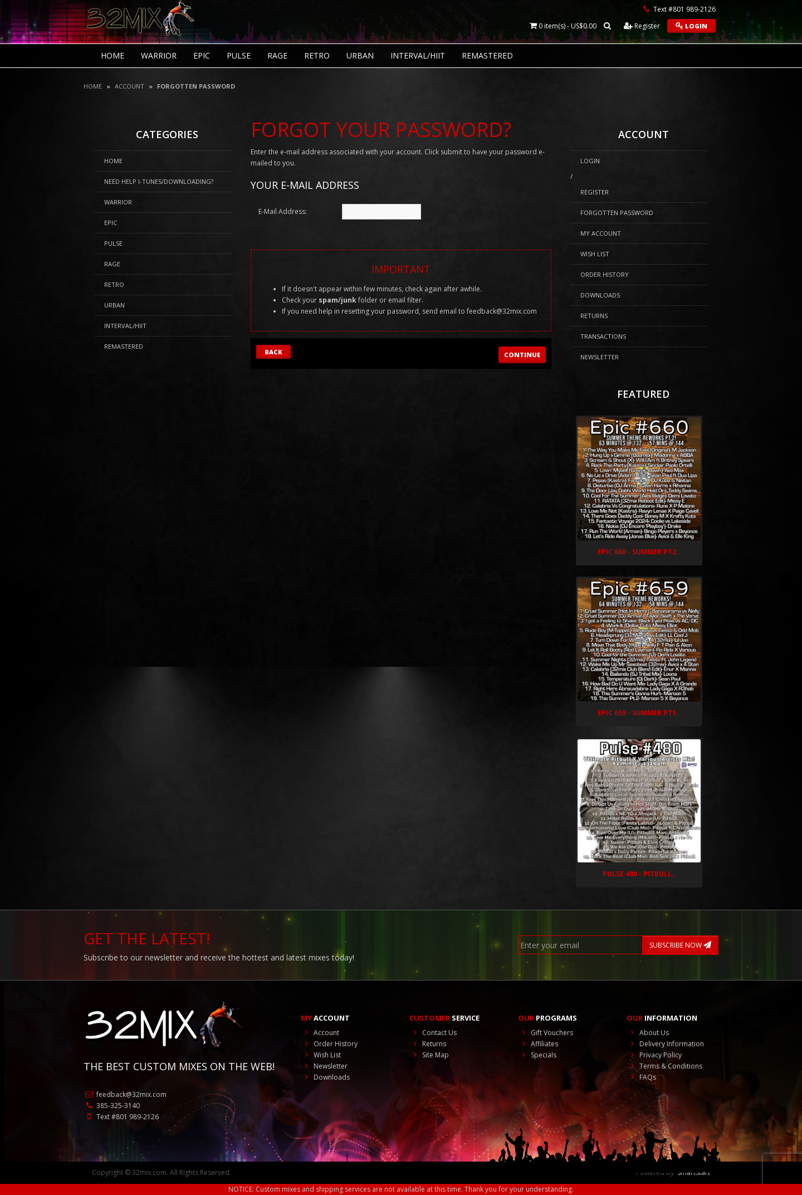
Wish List (594, 254)
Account (129, 86)
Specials (537, 1055)
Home (93, 86)
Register (642, 26)
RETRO (317, 55)
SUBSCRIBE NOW (680, 945)
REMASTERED (487, 55)
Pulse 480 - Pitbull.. (639, 874)
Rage (277, 55)
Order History (604, 274)
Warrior (159, 55)
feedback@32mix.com (502, 311)
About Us (648, 1032)
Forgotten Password (196, 86)
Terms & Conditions (664, 1066)
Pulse (239, 55)
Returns (594, 315)
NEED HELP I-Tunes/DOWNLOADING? (158, 181)
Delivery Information (665, 1043)
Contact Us (433, 1032)
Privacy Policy (654, 1055)
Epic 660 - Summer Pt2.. (639, 552)
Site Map (429, 1055)
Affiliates (538, 1043)
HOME (112, 55)
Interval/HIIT (417, 55)
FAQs (641, 1077)
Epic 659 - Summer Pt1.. (639, 713)
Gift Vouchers (545, 1032)
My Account (600, 233)
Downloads (600, 295)
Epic (201, 55)
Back (273, 352)
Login (691, 26)
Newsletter (599, 357)
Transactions (603, 336)
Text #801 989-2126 (121, 1116)
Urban (360, 55)
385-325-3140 (112, 1105)
